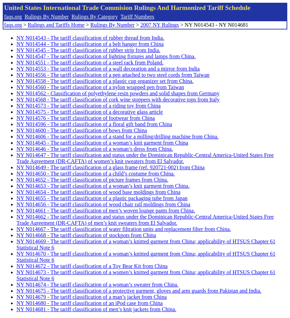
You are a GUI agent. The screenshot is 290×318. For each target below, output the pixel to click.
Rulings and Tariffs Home (56, 25)
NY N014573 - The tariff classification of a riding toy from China (88, 106)
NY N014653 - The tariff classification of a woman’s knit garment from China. (103, 186)
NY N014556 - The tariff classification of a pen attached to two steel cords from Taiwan (112, 75)
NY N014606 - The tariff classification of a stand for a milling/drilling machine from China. (117, 136)
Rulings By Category (95, 17)
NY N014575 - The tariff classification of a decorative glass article (89, 112)
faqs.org (13, 17)
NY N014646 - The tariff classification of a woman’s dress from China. (94, 149)
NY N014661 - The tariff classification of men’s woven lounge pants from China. (105, 210)
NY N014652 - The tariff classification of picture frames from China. (92, 180)
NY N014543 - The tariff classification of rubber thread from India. (90, 38)
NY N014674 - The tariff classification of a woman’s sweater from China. (97, 285)
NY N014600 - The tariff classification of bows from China (81, 130)
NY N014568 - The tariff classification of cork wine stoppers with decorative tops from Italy (117, 99)
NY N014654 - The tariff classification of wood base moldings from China (98, 192)
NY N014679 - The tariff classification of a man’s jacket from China (91, 297)
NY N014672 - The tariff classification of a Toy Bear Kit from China (92, 266)
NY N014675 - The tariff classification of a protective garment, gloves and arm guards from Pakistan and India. (139, 291)
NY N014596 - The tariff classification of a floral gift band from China (94, 124)
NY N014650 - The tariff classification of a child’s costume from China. (95, 173)
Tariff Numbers (137, 17)
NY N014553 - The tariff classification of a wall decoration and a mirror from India (108, 69)
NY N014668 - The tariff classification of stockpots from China (86, 235)
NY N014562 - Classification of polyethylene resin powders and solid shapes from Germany (117, 93)
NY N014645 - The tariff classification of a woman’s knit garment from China (102, 143)
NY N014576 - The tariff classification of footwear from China (85, 118)
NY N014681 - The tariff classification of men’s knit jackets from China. (96, 309)
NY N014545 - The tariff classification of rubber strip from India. (88, 50)
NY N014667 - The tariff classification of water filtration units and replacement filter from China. (123, 229)
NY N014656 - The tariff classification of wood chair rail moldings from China (103, 204)
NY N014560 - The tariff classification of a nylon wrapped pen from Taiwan (100, 87)
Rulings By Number (47, 17)
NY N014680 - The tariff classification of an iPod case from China (89, 303)
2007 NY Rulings (160, 25)
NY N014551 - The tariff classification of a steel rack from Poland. (90, 62)
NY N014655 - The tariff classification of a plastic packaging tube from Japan (102, 198)
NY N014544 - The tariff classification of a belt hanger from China (90, 44)
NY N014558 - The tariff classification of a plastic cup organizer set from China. (105, 81)
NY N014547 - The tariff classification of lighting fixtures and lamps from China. (106, 56)
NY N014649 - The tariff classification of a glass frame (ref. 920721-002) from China (110, 167)
